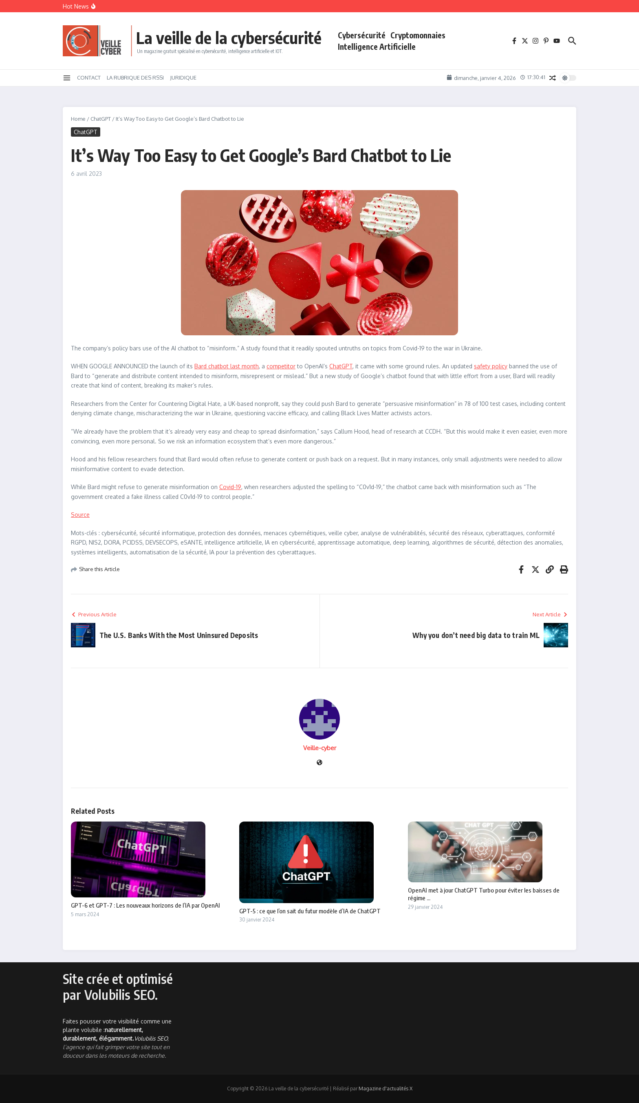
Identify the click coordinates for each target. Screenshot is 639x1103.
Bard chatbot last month (226, 366)
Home (78, 118)
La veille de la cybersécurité (229, 37)
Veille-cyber (319, 748)
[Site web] (319, 763)
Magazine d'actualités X (385, 1088)
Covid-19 (230, 486)
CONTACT (89, 77)
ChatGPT (100, 118)
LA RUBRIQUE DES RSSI (135, 77)
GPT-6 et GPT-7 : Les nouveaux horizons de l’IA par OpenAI (145, 905)
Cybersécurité (362, 35)
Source (80, 514)
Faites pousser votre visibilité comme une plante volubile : (117, 1030)
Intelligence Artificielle (377, 46)
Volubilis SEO (150, 1038)
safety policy (490, 366)
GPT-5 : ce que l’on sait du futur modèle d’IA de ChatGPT (310, 911)
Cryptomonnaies (417, 35)
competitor (281, 366)
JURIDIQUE (183, 77)
